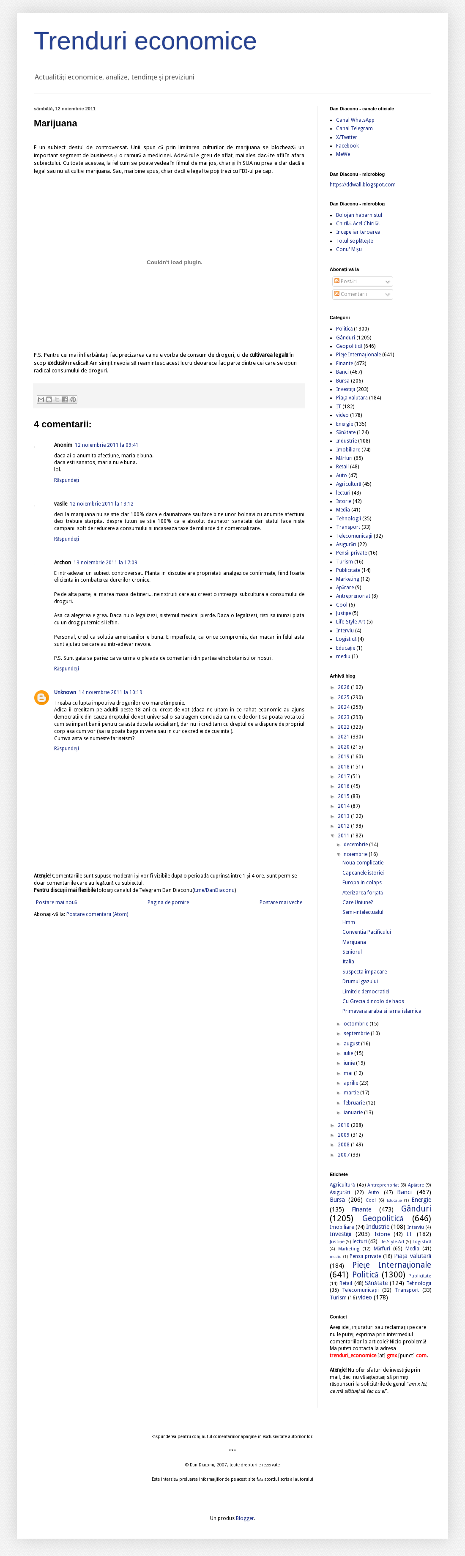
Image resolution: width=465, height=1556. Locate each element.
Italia (348, 962)
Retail (342, 467)
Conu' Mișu (349, 249)
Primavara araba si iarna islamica (381, 1011)
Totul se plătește (354, 241)
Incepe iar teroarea (358, 232)
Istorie (343, 501)
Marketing (347, 579)
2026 (344, 687)
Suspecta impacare (364, 972)
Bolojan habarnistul (359, 215)
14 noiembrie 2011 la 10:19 (110, 692)
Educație (345, 648)
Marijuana (354, 942)
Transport (348, 527)
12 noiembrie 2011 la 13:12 (102, 504)
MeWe (343, 154)
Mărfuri (344, 458)
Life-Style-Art (350, 622)
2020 (344, 747)
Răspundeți (66, 480)
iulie (349, 1053)
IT (338, 407)
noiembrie (356, 854)
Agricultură (348, 484)
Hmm (348, 922)
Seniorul (352, 952)
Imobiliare (348, 450)
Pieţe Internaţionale (358, 355)
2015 (344, 796)
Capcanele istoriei (363, 873)
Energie (344, 424)
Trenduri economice (145, 41)
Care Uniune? (357, 902)
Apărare (345, 588)
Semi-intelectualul (362, 912)
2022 (344, 727)
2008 (344, 1145)
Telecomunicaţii (354, 536)
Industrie (346, 441)
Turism (344, 562)
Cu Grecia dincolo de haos (373, 1001)
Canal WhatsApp (355, 120)
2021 (344, 737)
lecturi (343, 493)
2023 (344, 717)
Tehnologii (348, 519)
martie (352, 1093)
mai (349, 1073)
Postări (345, 281)
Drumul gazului (360, 981)
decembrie (356, 845)
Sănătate (346, 432)
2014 (344, 806)
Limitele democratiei (365, 992)
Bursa (343, 381)
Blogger (245, 1518)
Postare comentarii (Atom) (97, 914)
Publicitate (348, 570)
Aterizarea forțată (362, 893)
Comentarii (350, 294)
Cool (341, 605)
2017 (344, 776)
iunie (350, 1063)
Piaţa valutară (352, 398)
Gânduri (345, 338)
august (352, 1044)
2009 (344, 1135)
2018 (344, 767)
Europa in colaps (362, 883)
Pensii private (351, 553)
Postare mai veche (281, 902)
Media (343, 510)
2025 (344, 697)
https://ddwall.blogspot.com (363, 185)
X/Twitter (346, 137)
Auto (341, 476)
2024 (344, 707)
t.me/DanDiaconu (214, 890)
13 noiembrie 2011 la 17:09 (105, 563)
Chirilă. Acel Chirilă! (358, 224)
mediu (343, 656)
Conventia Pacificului (366, 932)
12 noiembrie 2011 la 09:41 (107, 445)
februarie (355, 1103)
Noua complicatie (362, 863)
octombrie (356, 1024)
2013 (344, 816)
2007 (344, 1155)
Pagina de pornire (168, 902)
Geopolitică (349, 346)
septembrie (357, 1033)
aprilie (351, 1083)
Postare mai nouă (56, 902)
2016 (344, 786)
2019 (344, 757)
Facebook (347, 146)
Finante (344, 363)
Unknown (65, 692)
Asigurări (346, 544)
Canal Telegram (354, 128)
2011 (344, 836)
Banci (342, 372)
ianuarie (354, 1113)
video (342, 415)
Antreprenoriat (353, 596)
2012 (344, 826)
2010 (344, 1125)
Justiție (343, 613)
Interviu (345, 631)
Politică (344, 329)
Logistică (346, 639)
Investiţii (345, 389)
